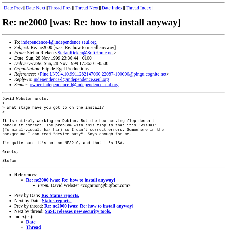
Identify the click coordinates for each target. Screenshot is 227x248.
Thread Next (86, 7)
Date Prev (13, 7)
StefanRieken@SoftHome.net (86, 52)
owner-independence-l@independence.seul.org (74, 84)
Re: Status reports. (60, 208)
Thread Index (138, 7)
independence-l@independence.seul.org (59, 42)
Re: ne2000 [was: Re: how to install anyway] (70, 193)
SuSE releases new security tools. (78, 224)
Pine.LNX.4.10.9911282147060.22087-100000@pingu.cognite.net (103, 73)
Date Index (112, 7)
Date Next (35, 7)
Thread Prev (60, 7)
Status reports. (57, 213)
